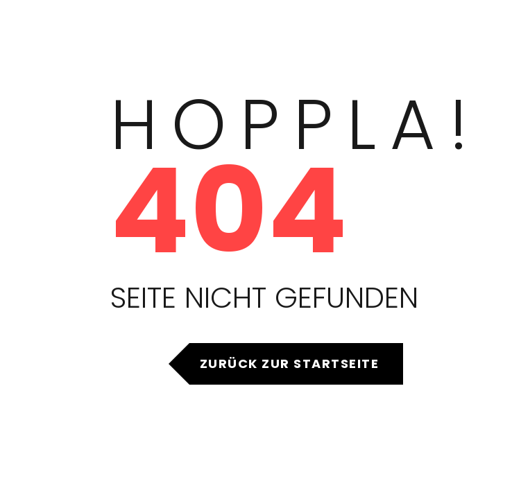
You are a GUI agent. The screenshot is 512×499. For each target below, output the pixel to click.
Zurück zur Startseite (289, 363)
